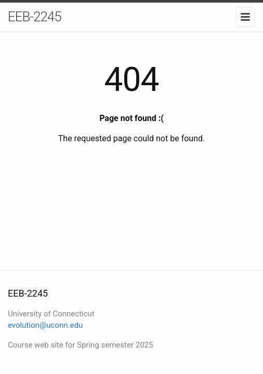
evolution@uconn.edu (45, 325)
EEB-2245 (34, 16)
